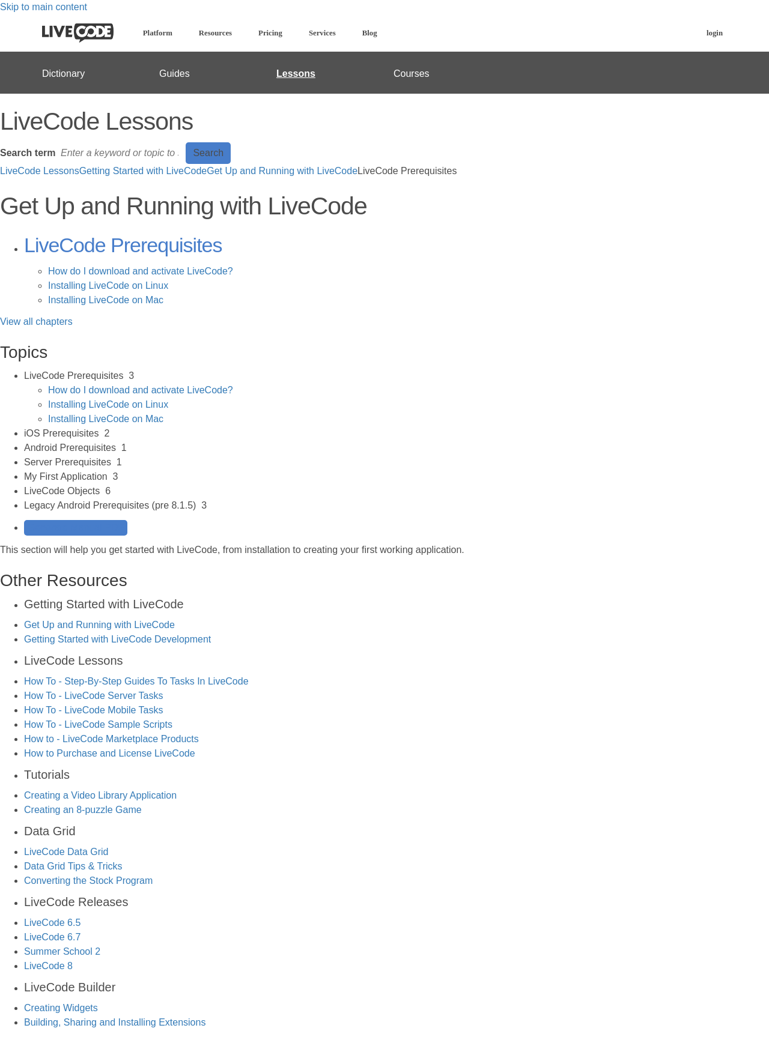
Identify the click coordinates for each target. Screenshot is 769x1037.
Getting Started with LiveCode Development (117, 639)
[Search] (120, 153)
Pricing (270, 33)
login (715, 33)
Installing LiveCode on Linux (108, 285)
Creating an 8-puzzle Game (83, 810)
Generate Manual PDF (76, 527)
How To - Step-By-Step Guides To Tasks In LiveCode (136, 681)
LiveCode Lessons (39, 171)
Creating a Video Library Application (100, 795)
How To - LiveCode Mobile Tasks (93, 710)
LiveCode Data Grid (66, 852)
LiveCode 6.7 (52, 937)
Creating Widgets (61, 1008)
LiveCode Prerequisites (123, 245)
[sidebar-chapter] (396, 397)
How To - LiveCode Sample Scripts (98, 724)
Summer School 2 (62, 951)
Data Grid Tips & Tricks (73, 866)
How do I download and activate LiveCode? (140, 271)
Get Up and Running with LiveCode (282, 171)
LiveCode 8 (48, 966)
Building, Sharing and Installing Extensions (114, 1022)
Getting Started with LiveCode (143, 171)
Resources (215, 33)
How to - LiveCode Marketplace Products (111, 739)
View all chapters (36, 321)
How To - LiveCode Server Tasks (93, 696)
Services (322, 33)
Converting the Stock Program (88, 880)
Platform (157, 33)
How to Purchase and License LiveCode (109, 753)
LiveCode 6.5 (52, 923)
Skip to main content (43, 7)
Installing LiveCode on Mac (105, 300)
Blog (369, 33)
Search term (28, 153)
